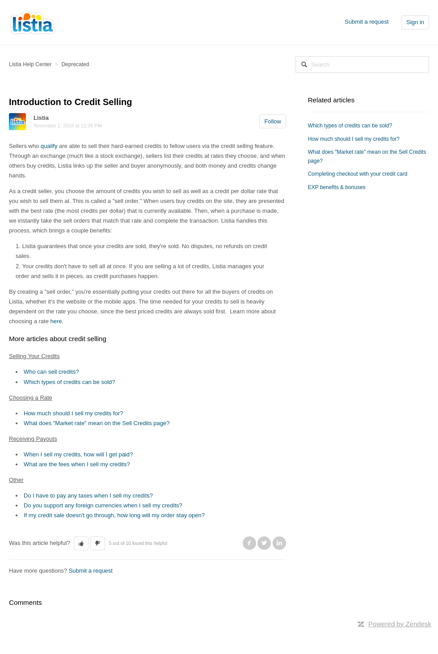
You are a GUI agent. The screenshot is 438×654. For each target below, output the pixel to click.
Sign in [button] (415, 22)
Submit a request (366, 21)
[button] (81, 543)
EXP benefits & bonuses (337, 187)
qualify (49, 146)
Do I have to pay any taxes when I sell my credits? (88, 495)
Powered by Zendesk (399, 624)
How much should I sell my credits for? (73, 413)
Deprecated (75, 64)
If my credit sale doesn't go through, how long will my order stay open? (114, 515)
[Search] (362, 64)
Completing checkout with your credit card (358, 174)
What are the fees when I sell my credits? (77, 464)
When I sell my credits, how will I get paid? (78, 454)
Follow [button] (272, 121)
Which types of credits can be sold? (69, 382)
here (56, 321)
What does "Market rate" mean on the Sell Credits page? (96, 423)
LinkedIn (279, 543)
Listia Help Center (30, 64)
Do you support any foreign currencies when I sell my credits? (103, 505)
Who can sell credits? (51, 371)
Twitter (264, 543)
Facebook (249, 543)
